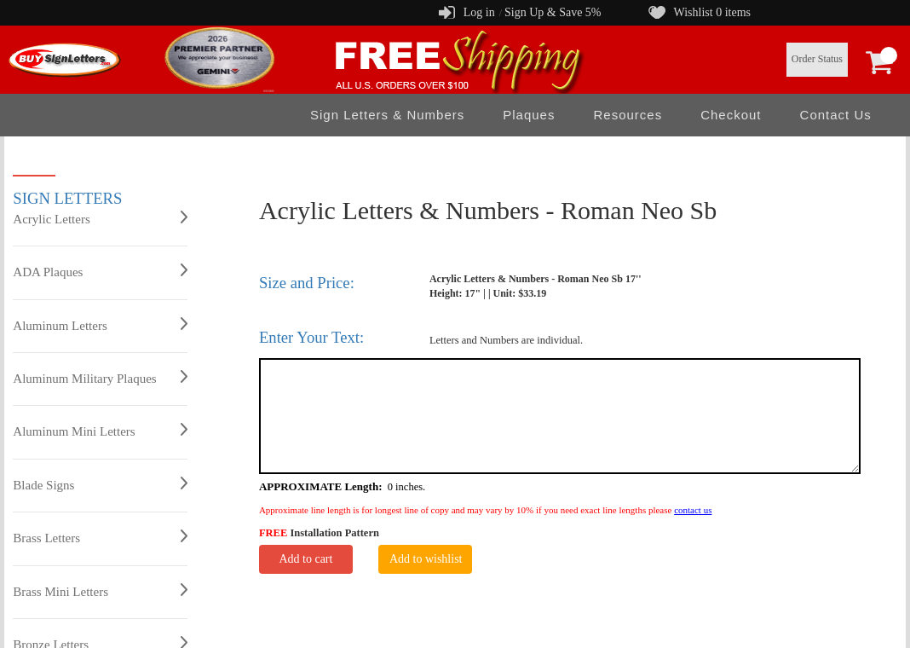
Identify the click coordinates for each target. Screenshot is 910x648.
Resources (627, 114)
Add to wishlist (426, 559)
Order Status (817, 59)
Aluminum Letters (100, 325)
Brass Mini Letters (100, 591)
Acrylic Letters (100, 218)
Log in (479, 12)
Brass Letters (100, 537)
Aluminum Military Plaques (100, 377)
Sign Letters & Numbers (387, 114)
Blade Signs (100, 484)
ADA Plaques (100, 271)
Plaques (529, 114)
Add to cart (305, 559)
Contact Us (836, 114)
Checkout (730, 114)
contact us (692, 510)
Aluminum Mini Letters (100, 430)
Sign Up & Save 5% (553, 12)
